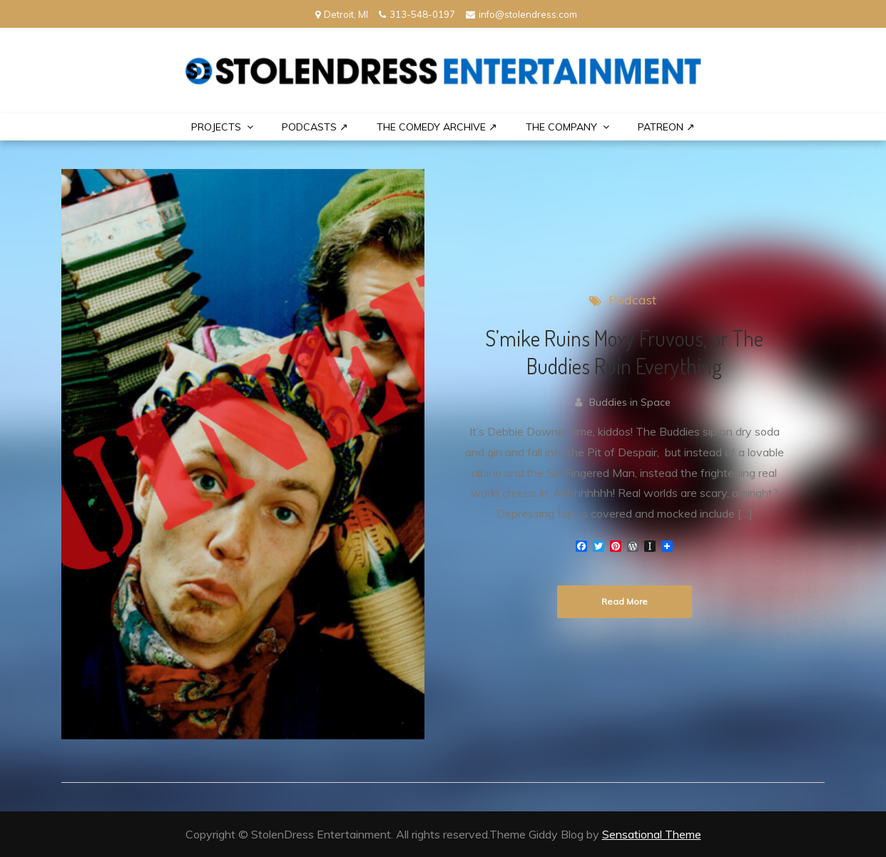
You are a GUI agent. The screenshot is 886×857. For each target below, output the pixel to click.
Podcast (632, 300)
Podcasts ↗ (315, 126)
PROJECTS (216, 126)
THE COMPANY (561, 126)
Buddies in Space (630, 402)
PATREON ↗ (666, 126)
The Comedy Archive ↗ (437, 126)
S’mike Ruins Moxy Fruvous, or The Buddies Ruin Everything (624, 351)
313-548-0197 (417, 14)
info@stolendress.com (521, 14)
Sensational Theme (651, 834)
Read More (624, 601)
